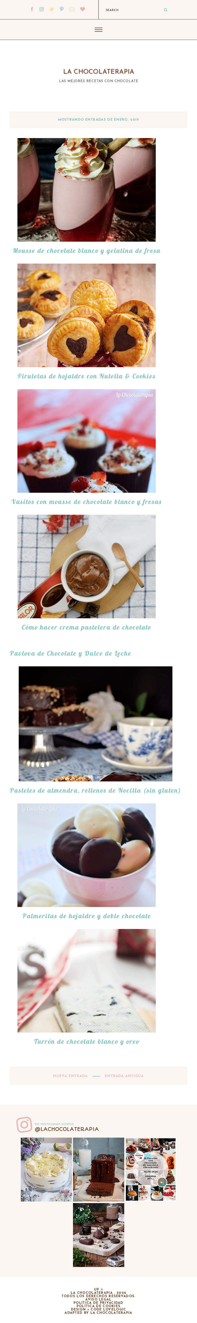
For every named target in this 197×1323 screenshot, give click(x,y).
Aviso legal (98, 1299)
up (98, 1289)
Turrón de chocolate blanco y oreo (86, 1041)
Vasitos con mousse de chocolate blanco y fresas (86, 501)
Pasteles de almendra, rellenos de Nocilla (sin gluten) (95, 790)
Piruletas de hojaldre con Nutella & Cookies (86, 376)
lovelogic (114, 1309)
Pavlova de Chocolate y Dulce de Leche (70, 653)
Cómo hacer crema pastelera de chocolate (86, 627)
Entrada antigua (123, 1076)
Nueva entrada (71, 1076)
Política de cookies (99, 1306)
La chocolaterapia (98, 72)
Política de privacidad (98, 1303)
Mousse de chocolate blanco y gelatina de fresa (87, 250)
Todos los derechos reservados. (98, 1296)
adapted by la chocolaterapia (98, 1313)
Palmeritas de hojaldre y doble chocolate (86, 916)
